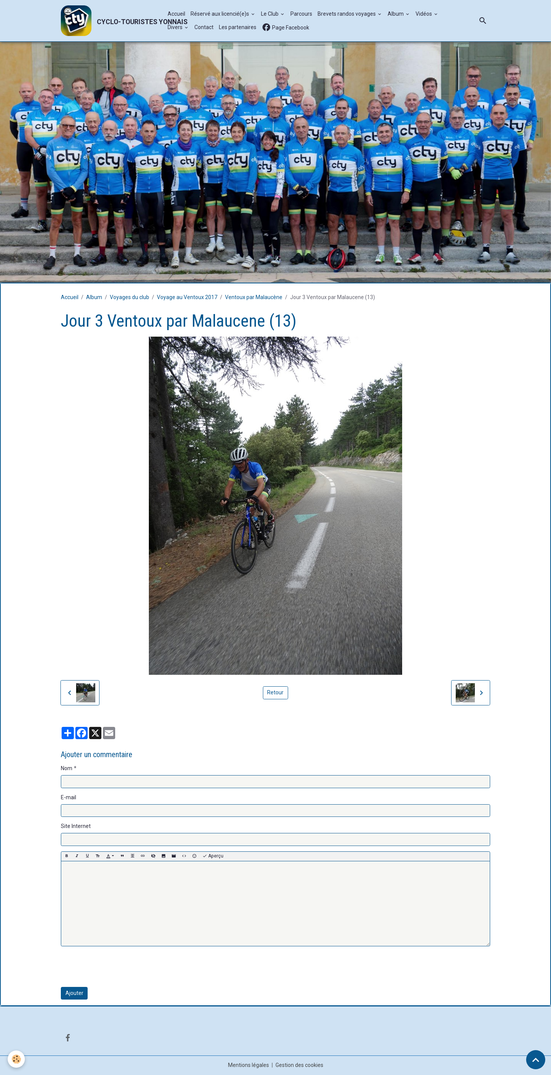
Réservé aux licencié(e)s (220, 14)
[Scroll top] (535, 1059)
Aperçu (212, 856)
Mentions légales (248, 1065)
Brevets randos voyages (347, 14)
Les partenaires (237, 27)
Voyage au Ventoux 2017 (187, 297)
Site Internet (76, 826)
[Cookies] (16, 1059)
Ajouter (74, 993)
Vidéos (424, 14)
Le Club (270, 14)
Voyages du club (129, 297)
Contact (204, 27)
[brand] (110, 20)
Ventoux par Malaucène (253, 297)
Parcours (301, 14)
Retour (275, 692)
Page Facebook (285, 27)
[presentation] (119, 967)
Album (396, 14)
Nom (66, 768)
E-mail (68, 797)
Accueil (176, 14)
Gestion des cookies (299, 1065)
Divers (176, 27)
